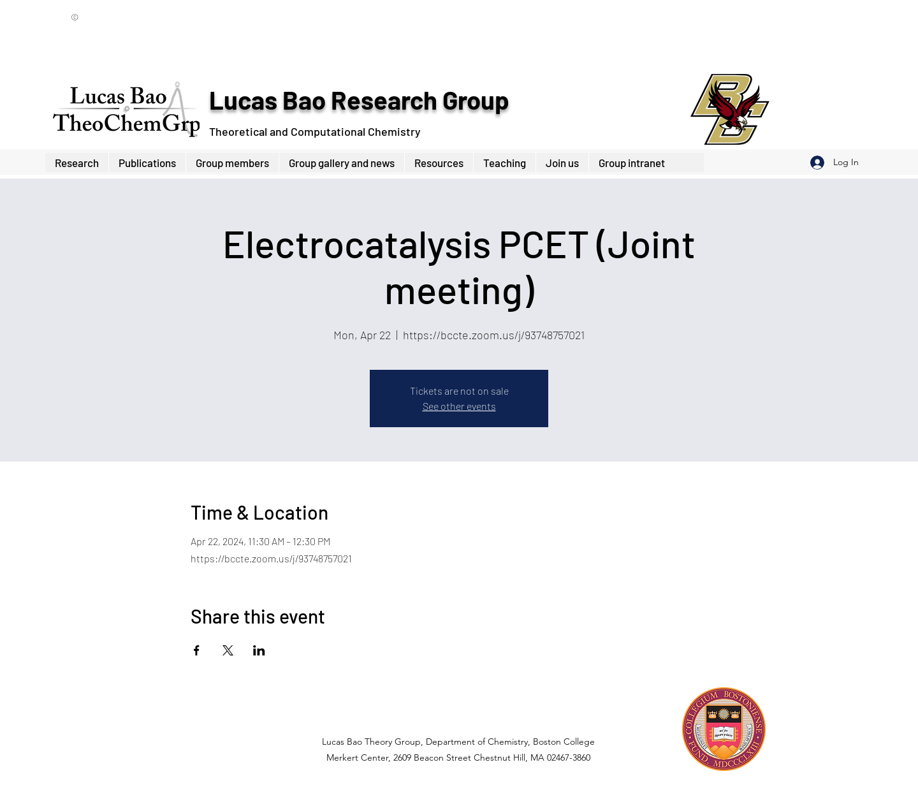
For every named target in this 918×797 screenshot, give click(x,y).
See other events (459, 406)
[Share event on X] (228, 650)
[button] (232, 162)
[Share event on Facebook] (197, 650)
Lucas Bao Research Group (359, 99)
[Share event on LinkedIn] (259, 650)
